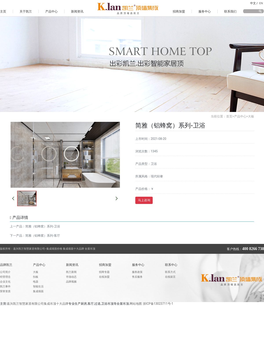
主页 (3, 11)
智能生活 (38, 286)
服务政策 (137, 272)
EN (261, 3)
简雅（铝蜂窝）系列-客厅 (42, 235)
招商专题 (104, 272)
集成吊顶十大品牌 (56, 303)
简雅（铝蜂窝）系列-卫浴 (42, 226)
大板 (251, 116)
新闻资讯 (77, 11)
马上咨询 (144, 200)
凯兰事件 (5, 286)
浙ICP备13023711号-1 (158, 303)
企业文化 (5, 281)
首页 (229, 116)
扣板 (35, 276)
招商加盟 (179, 11)
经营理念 (5, 276)
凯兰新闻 (71, 272)
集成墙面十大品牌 (74, 248)
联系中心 (171, 265)
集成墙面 (38, 291)
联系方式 (170, 272)
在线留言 (170, 276)
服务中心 (204, 11)
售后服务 (137, 276)
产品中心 (51, 11)
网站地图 (136, 303)
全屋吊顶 (90, 248)
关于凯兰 (26, 11)
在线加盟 (104, 276)
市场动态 (71, 276)
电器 (35, 281)
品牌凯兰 (6, 265)
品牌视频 (71, 281)
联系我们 (230, 11)
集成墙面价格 (54, 248)
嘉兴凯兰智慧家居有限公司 (25, 303)
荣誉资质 (5, 291)
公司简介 (5, 272)
